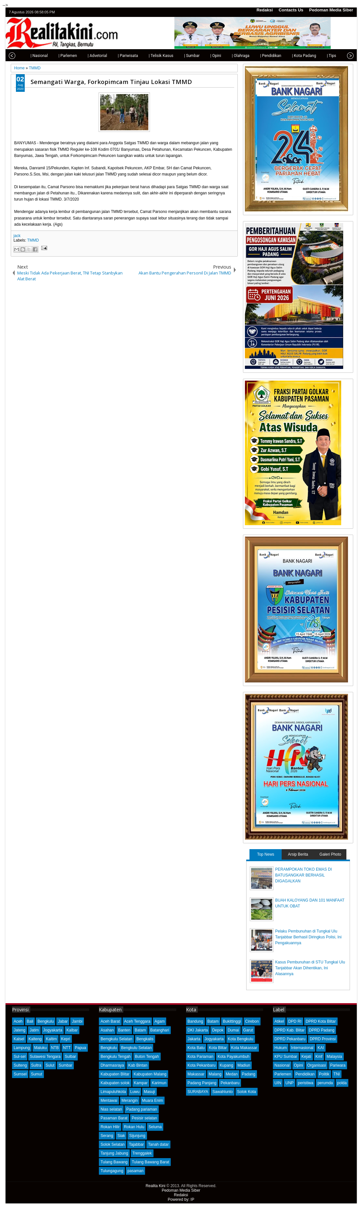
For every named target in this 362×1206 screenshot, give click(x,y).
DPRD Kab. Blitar (290, 1030)
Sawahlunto (222, 1091)
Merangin (130, 1100)
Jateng (19, 1030)
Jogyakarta (52, 1030)
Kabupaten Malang (150, 1074)
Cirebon (252, 1021)
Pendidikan (305, 1074)
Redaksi (265, 9)
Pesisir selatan (144, 1118)
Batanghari (159, 1030)
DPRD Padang (322, 1030)
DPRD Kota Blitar (321, 1021)
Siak (121, 1135)
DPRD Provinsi (323, 1039)
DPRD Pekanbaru (290, 1039)
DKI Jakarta (198, 1030)
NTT (67, 1047)
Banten (124, 1030)
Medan (232, 1074)
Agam (159, 1021)
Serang (107, 1135)
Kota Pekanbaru (202, 1065)
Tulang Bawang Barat (150, 1162)
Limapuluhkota (113, 1091)
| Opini (203, 55)
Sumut (36, 1074)
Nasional (282, 1065)
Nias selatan (111, 1109)
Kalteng (35, 1039)
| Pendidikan (259, 55)
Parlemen (283, 1074)
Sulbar (70, 1056)
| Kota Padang (292, 55)
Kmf (318, 1056)
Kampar (141, 1083)
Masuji (149, 1091)
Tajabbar (136, 1144)
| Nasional (27, 55)
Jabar (63, 1021)
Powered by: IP (181, 1199)
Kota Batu (196, 1047)
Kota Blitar (218, 1047)
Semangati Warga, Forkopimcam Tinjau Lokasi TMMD (111, 81)
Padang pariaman (141, 1109)
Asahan (107, 1030)
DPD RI (295, 1021)
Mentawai (109, 1100)
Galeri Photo (330, 854)
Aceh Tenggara (137, 1021)
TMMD (33, 240)
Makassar (196, 1074)
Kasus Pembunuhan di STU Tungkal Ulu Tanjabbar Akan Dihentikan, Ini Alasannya (310, 968)
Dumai (233, 1030)
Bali (30, 1021)
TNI (337, 1074)
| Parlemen (56, 55)
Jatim (34, 1030)
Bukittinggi (232, 1021)
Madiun (243, 1065)
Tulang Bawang (114, 1162)
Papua (80, 1047)
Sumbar (65, 1065)
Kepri (65, 1039)
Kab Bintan (137, 1065)
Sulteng (20, 1065)
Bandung (195, 1021)
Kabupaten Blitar (115, 1074)
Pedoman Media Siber (331, 9)
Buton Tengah (147, 1056)
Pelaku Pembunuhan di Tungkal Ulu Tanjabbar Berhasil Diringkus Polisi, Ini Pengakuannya (308, 937)
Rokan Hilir (110, 1127)
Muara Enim (152, 1100)
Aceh (18, 1021)
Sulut (50, 1065)
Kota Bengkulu (240, 1039)
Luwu (135, 1091)
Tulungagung (112, 1171)
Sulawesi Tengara (45, 1056)
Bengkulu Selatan (136, 1047)
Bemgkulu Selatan (116, 1039)
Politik (324, 1074)
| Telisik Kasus (149, 55)
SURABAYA (198, 1091)
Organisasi (316, 1065)
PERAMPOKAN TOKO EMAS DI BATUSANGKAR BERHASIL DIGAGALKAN (303, 875)
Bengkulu (45, 1021)
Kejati (306, 1056)
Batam (140, 1030)
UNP (289, 1083)
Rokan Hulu (134, 1127)
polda (342, 1083)
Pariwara (337, 1065)
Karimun (159, 1083)
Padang (248, 1074)
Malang (215, 1074)
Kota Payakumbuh (233, 1056)
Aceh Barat (110, 1021)
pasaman (135, 1171)
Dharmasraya (112, 1065)
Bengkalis (145, 1039)
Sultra (36, 1065)
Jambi (77, 1021)
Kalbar (72, 1030)
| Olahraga (229, 55)
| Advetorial (86, 55)
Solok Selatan (113, 1144)
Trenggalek (142, 1153)
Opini (298, 1065)
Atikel (279, 1021)
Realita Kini (156, 1186)
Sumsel (20, 1074)
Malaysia (334, 1056)
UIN (278, 1083)
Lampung (22, 1047)
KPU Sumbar (286, 1056)
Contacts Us (291, 9)
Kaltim (51, 1039)
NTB (55, 1047)
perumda (325, 1083)
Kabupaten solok (115, 1083)
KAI (321, 1047)
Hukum (281, 1047)
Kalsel (19, 1039)
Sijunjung (137, 1135)
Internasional (302, 1047)
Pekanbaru (230, 1083)
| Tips (320, 55)
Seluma (155, 1127)
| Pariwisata (116, 55)
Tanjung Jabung (114, 1153)
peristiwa (305, 1083)
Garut (248, 1030)
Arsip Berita (298, 854)
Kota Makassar (244, 1047)
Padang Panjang (202, 1083)
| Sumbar (180, 55)
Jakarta (194, 1039)
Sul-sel (20, 1056)
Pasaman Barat (114, 1118)
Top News (265, 854)
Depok (217, 1030)
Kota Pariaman (200, 1056)
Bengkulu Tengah (116, 1056)
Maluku (40, 1047)
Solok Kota (246, 1091)
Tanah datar (158, 1144)
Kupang (226, 1065)
